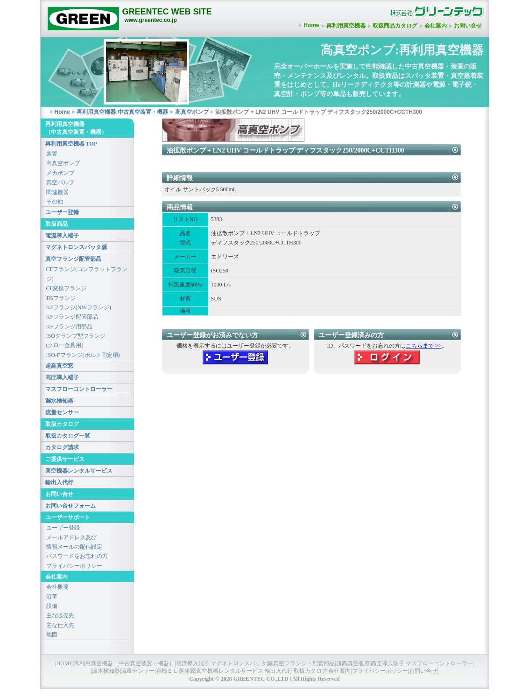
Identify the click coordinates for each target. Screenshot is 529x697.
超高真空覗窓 (353, 663)
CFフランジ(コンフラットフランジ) (87, 274)
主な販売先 (60, 615)
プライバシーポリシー (74, 566)
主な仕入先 (60, 625)
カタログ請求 (62, 447)
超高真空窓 (59, 365)
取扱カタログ (310, 671)
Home (311, 25)
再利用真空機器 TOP (71, 143)
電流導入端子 (62, 235)
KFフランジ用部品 (69, 326)
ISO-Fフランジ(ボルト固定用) (83, 355)
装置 (51, 154)
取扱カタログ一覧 (67, 435)
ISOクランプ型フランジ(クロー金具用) (76, 340)
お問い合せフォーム (70, 505)
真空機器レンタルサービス (79, 470)
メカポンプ (60, 173)
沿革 (51, 596)
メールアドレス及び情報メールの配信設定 (74, 542)
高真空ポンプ (192, 112)
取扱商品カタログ (395, 25)
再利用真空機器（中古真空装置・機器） (124, 663)
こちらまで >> (424, 345)
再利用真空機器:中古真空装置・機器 (122, 112)
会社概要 (57, 587)
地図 (51, 634)
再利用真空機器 (346, 25)
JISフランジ (61, 298)
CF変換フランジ (66, 288)
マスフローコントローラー (79, 389)
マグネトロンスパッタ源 (76, 247)
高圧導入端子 (62, 377)
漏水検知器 (59, 400)
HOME (64, 663)
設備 (51, 606)
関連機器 (57, 192)
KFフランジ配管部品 (72, 317)
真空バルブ (60, 182)
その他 (54, 201)
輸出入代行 (59, 482)
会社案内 (435, 25)
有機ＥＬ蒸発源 (175, 671)
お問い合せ (468, 25)
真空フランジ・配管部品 (304, 663)
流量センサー (62, 412)
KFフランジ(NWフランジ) (78, 307)
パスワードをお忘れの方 (77, 556)
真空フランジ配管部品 (73, 259)
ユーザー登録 (62, 212)
